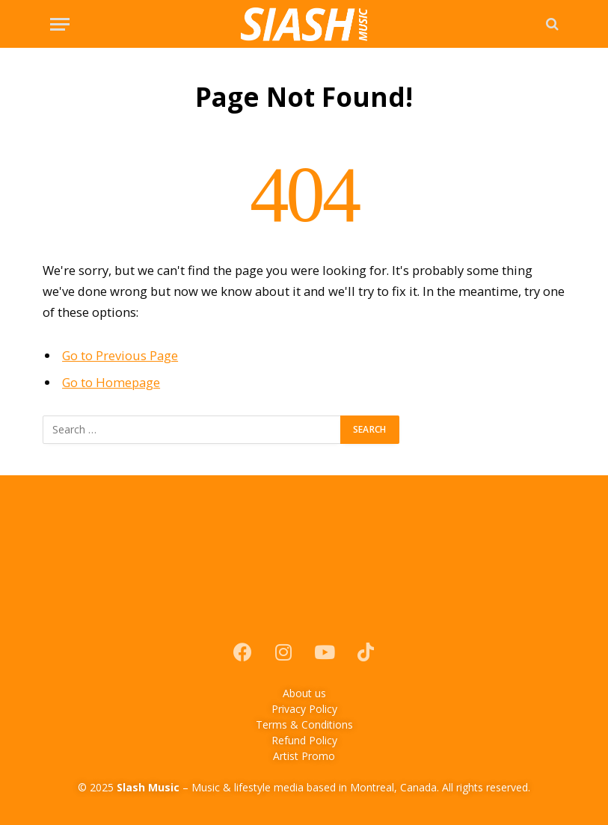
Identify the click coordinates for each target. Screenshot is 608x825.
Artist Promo (304, 756)
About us (304, 693)
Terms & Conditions (304, 724)
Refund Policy (304, 740)
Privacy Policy (304, 709)
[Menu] (60, 24)
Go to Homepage (111, 382)
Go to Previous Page (120, 355)
